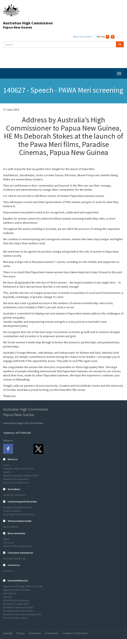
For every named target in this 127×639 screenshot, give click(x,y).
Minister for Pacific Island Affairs (18, 610)
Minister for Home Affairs (15, 617)
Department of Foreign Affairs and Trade (22, 586)
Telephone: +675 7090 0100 (17, 432)
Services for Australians (14, 494)
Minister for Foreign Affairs (16, 603)
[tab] (63, 459)
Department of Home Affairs (17, 589)
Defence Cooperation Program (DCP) (21, 475)
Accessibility (52, 633)
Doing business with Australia (17, 507)
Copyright (8, 633)
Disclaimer (35, 633)
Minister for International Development (22, 614)
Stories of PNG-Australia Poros (17, 546)
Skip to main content (82, 36)
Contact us (8, 570)
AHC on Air (8, 542)
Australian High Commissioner (18, 468)
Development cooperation (16, 479)
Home (6, 465)
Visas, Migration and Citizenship (19, 514)
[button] (10, 459)
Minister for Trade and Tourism (18, 607)
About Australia (10, 526)
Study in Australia (12, 510)
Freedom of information (76, 633)
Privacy (21, 633)
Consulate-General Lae (14, 558)
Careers (6, 472)
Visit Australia (10, 593)
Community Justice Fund (16, 482)
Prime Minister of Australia (16, 600)
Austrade (7, 596)
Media (6, 539)
